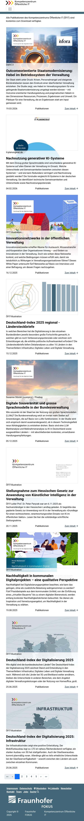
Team (19, 791)
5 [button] (36, 776)
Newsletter (66, 788)
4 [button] (31, 776)
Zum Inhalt (71, 108)
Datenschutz (26, 788)
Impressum (12, 788)
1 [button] (17, 776)
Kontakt (10, 791)
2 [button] (22, 776)
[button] (40, 776)
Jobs (25, 791)
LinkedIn (53, 788)
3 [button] (26, 776)
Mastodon (40, 788)
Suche (34, 791)
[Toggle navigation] (10, 9)
